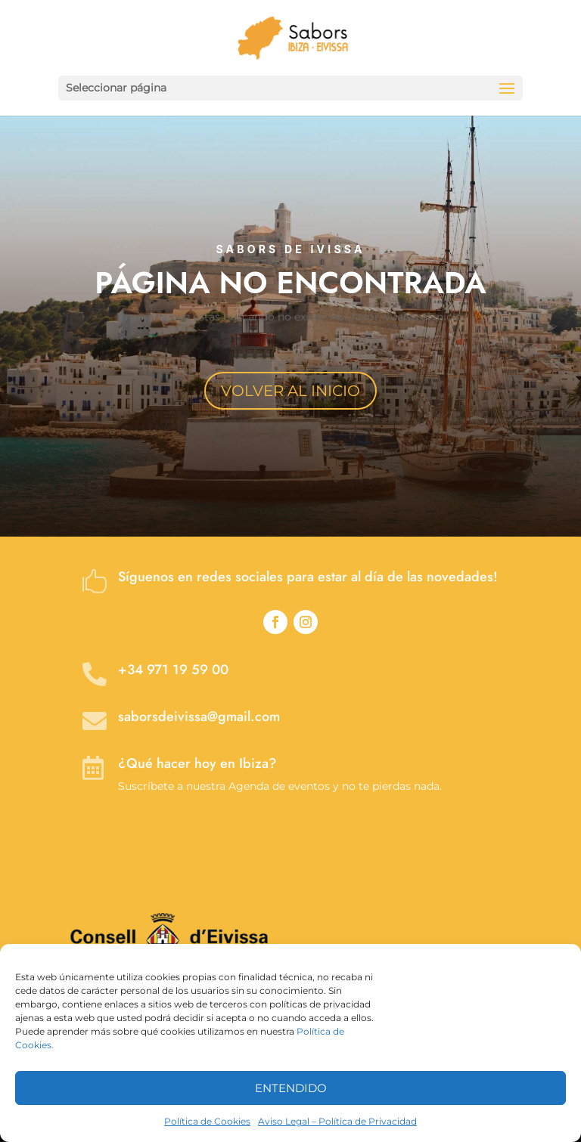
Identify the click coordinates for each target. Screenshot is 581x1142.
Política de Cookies (207, 1121)
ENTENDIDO (291, 1088)
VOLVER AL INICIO (290, 391)
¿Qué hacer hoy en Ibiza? (197, 763)
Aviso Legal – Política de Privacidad (337, 1121)
